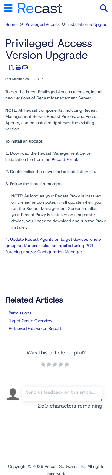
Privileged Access (43, 24)
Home (11, 24)
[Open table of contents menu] (10, 7)
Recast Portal (64, 159)
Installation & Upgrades (89, 24)
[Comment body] (62, 394)
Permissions (20, 313)
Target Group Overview (30, 320)
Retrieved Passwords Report (35, 328)
